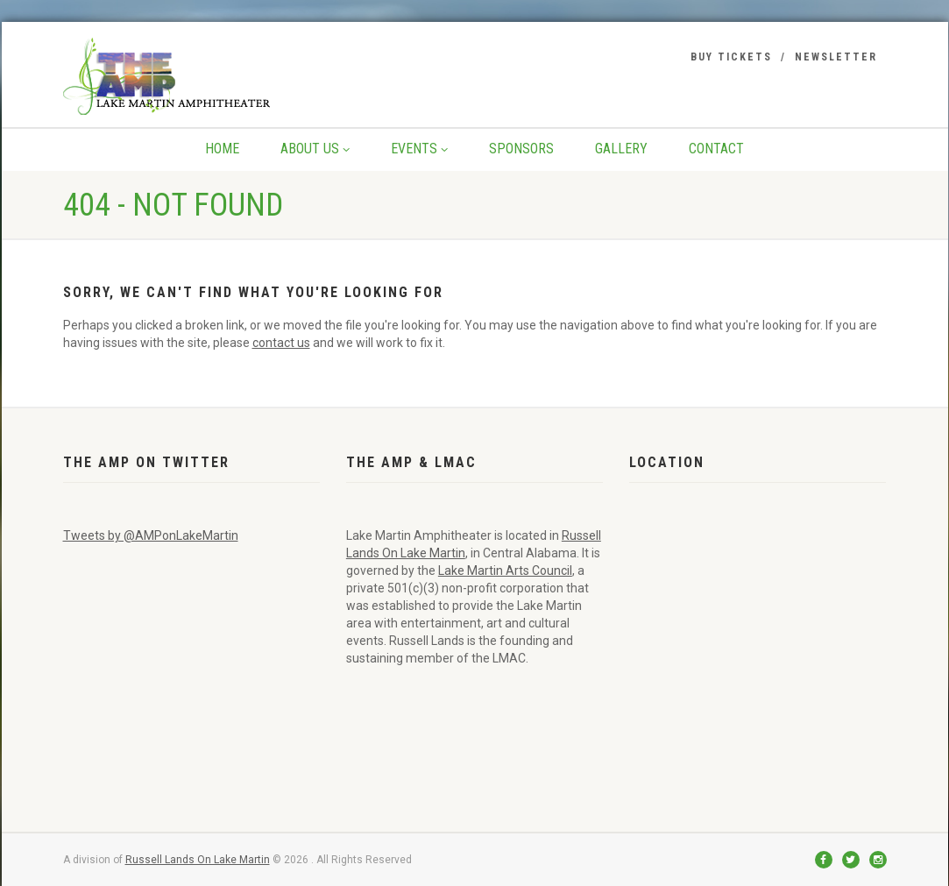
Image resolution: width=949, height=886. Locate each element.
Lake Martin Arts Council (505, 570)
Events (419, 148)
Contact (716, 148)
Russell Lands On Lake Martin (197, 860)
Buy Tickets (731, 57)
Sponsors (521, 148)
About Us (315, 148)
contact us (281, 343)
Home (222, 148)
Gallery (621, 148)
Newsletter (836, 57)
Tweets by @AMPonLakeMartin (150, 535)
